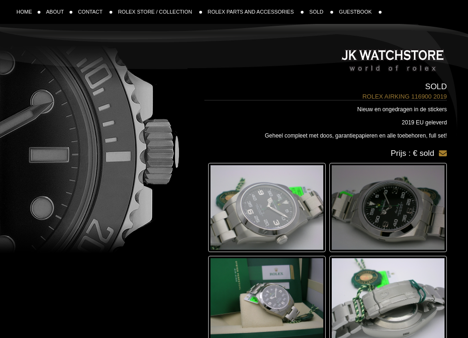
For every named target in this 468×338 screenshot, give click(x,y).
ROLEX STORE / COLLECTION (160, 12)
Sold (436, 86)
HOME (28, 12)
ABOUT (59, 12)
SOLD (321, 12)
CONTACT (95, 12)
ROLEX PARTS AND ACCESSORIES (256, 12)
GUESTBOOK (360, 12)
